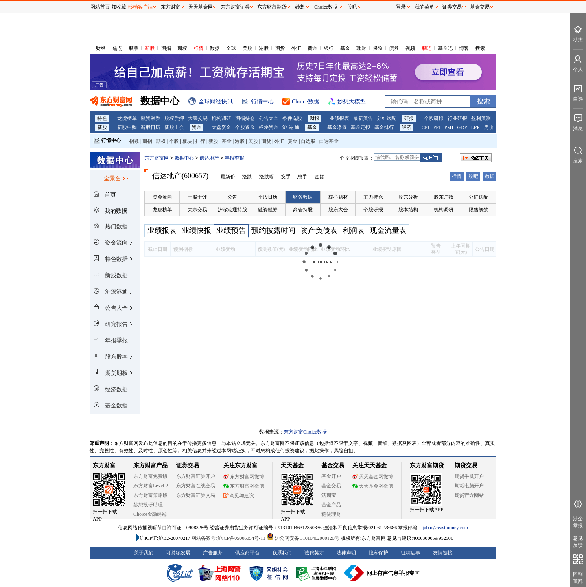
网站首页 (100, 7)
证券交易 (452, 7)
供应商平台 (247, 553)
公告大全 (268, 118)
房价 (489, 127)
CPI (425, 127)
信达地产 (209, 158)
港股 (264, 48)
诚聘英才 (314, 553)
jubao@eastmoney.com (445, 527)
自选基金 (329, 141)
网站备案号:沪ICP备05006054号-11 (229, 538)
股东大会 (338, 209)
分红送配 (386, 118)
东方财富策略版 (150, 495)
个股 (174, 141)
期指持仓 (245, 118)
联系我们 (282, 553)
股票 (133, 48)
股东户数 (443, 197)
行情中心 (111, 140)
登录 (401, 7)
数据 (215, 48)
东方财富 (104, 465)
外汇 (296, 48)
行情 (198, 48)
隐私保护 (378, 553)
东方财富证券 (235, 7)
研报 (409, 118)
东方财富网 (156, 158)
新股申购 (127, 127)
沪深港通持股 (232, 209)
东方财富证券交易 (195, 495)
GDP (462, 127)
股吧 (426, 48)
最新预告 (363, 118)
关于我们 (143, 553)
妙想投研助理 (148, 505)
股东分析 (408, 197)
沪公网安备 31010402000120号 (303, 538)
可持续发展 (178, 553)
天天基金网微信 (372, 486)
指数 (134, 141)
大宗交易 (198, 118)
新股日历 (150, 127)
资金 (196, 127)
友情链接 (443, 553)
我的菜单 (424, 7)
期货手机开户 (469, 476)
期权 (182, 48)
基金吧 (445, 48)
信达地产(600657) (180, 176)
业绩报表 (339, 118)
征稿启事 (410, 553)
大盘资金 (221, 127)
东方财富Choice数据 (305, 432)
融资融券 (150, 118)
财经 (101, 48)
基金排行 (384, 127)
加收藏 (119, 7)
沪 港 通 (291, 127)
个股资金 (245, 127)
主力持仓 (373, 197)
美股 (247, 48)
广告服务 (213, 553)
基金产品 (331, 505)
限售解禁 (478, 209)
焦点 (117, 48)
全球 (231, 48)
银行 (329, 48)
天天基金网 (200, 7)
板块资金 (268, 127)
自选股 (308, 141)
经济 (406, 127)
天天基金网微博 (372, 477)
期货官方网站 (469, 495)
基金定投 (360, 127)
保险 (378, 48)
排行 (200, 141)
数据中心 (184, 158)
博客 (464, 48)
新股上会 (174, 127)
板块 (187, 141)
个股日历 (268, 197)
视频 (410, 48)
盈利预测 (481, 118)
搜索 (480, 48)
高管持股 (303, 209)
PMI (448, 127)
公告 (232, 197)
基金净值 (337, 127)
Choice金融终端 (150, 514)
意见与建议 (238, 496)
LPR (475, 127)
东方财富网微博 (243, 477)
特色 (102, 118)
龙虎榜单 (127, 118)
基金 (345, 48)
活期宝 (328, 495)
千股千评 (197, 197)
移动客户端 (140, 7)
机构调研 (221, 118)
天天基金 (292, 465)
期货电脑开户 (469, 485)
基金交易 (331, 485)
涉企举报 (578, 522)
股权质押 (174, 118)
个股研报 (434, 118)
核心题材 (338, 197)
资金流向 (162, 197)
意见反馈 (578, 541)
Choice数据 (326, 7)
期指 (166, 48)
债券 (394, 48)
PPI (436, 127)
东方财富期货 (427, 465)
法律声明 (346, 553)
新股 (150, 48)
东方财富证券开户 (195, 476)
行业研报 (457, 118)
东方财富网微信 (243, 486)
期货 (280, 48)
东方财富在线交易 (195, 485)
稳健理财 (331, 514)
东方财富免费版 (150, 476)
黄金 (312, 48)
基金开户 (331, 476)
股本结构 (408, 209)
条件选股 (292, 118)
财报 (314, 118)
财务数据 (303, 197)
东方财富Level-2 (150, 485)
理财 (361, 48)
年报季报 (234, 158)
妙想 (300, 7)
